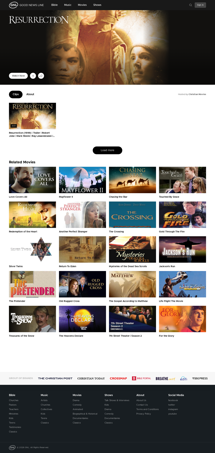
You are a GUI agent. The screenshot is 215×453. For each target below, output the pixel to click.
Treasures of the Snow (21, 336)
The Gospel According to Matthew (128, 301)
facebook (173, 400)
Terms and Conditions (147, 409)
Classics (13, 432)
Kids (11, 418)
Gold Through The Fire (172, 231)
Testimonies (15, 427)
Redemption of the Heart (23, 231)
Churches (13, 400)
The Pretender (17, 301)
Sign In (200, 5)
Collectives (46, 409)
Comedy (77, 405)
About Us (141, 400)
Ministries (13, 414)
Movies (82, 5)
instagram (173, 409)
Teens (12, 423)
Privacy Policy (143, 414)
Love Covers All (18, 197)
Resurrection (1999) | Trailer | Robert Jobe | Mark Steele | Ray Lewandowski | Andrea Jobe (31, 136)
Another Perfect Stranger (73, 231)
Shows (97, 5)
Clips (16, 94)
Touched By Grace (169, 197)
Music (67, 5)
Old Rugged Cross (69, 301)
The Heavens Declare (71, 336)
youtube (172, 414)
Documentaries (80, 418)
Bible (54, 5)
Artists (44, 400)
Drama (76, 400)
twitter (171, 405)
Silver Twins (16, 266)
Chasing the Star (118, 197)
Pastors (12, 405)
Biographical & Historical (85, 414)
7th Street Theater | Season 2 (125, 336)
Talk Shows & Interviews (117, 400)
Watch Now (18, 76)
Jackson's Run (167, 266)
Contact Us (142, 405)
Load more (107, 150)
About (30, 94)
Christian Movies (197, 94)
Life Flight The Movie (171, 301)
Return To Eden (67, 266)
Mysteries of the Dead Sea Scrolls (128, 266)
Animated (78, 409)
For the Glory (166, 336)
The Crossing (116, 231)
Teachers (13, 409)
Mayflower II (66, 197)
